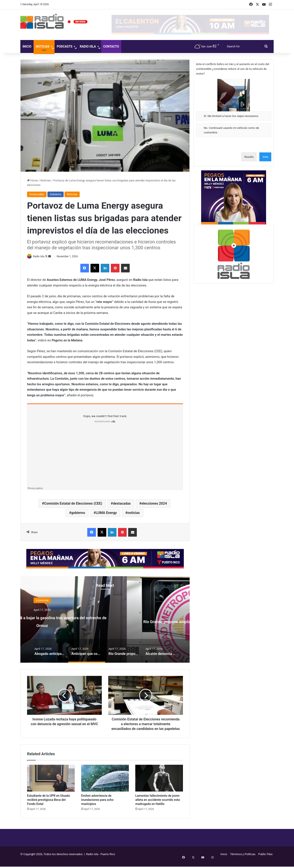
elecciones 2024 (154, 504)
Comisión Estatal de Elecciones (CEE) (73, 504)
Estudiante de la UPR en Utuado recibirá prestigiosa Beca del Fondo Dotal (48, 805)
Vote (265, 156)
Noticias (42, 46)
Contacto (111, 46)
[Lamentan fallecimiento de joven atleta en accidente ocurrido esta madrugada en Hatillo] (159, 783)
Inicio (27, 46)
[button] (233, 95)
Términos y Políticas (242, 859)
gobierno (78, 513)
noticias (134, 513)
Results (249, 156)
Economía (105, 600)
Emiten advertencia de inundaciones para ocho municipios (97, 805)
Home (32, 180)
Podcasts (64, 46)
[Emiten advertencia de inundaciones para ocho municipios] (105, 783)
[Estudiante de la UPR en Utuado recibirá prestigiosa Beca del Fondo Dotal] (51, 783)
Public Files (265, 859)
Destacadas (36, 194)
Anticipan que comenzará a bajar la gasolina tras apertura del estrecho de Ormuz (105, 621)
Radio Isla (88, 46)
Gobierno (55, 194)
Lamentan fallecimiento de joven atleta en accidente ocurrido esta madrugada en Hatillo (157, 805)
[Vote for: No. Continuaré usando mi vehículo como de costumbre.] (234, 130)
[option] (105, 620)
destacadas (122, 504)
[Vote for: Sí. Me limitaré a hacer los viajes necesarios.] (234, 99)
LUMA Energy (106, 513)
